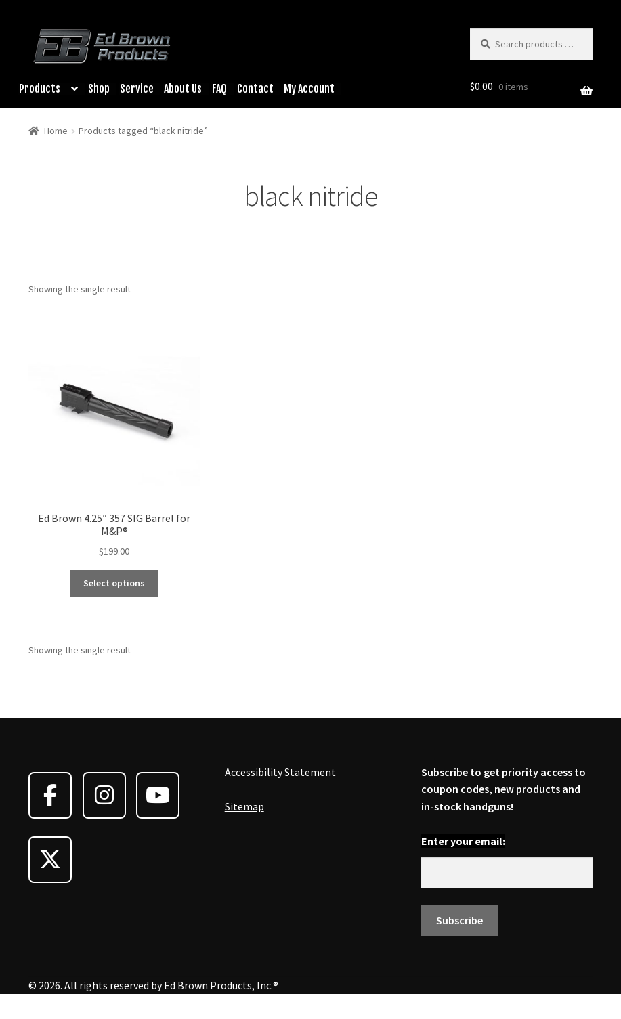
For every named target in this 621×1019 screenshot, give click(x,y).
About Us (183, 89)
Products (39, 89)
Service (137, 89)
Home (56, 131)
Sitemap (244, 806)
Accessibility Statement (280, 772)
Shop (99, 89)
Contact (255, 89)
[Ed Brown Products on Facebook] (50, 795)
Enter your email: (463, 841)
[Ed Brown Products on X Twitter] (50, 859)
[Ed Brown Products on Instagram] (104, 795)
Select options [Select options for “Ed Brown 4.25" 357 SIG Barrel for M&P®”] (114, 583)
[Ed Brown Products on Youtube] (157, 795)
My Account (309, 89)
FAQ (219, 89)
